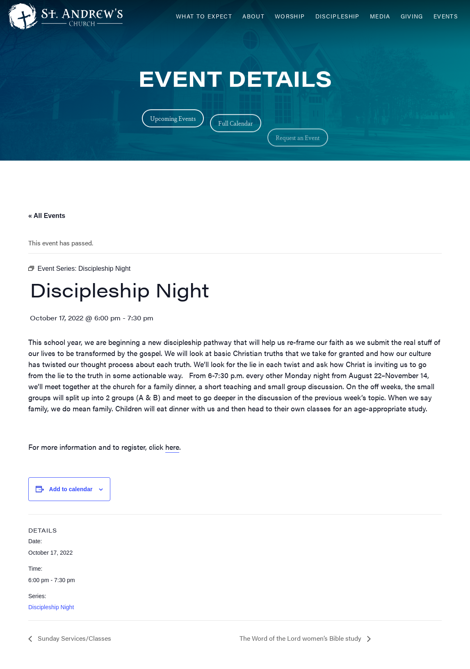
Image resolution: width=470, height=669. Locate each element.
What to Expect (204, 16)
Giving (412, 16)
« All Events (46, 215)
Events (445, 16)
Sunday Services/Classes (73, 638)
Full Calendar (235, 129)
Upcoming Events (173, 120)
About (253, 16)
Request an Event (298, 154)
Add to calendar (71, 489)
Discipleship (337, 16)
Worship (290, 16)
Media (380, 16)
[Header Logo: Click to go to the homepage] (73, 16)
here (172, 447)
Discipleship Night (51, 607)
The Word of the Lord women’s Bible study (301, 638)
